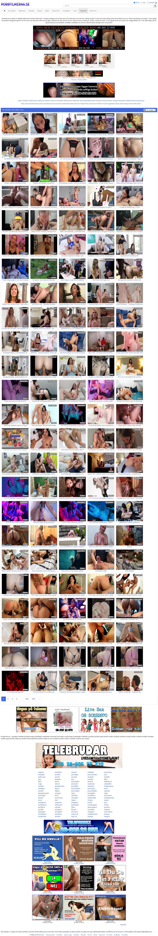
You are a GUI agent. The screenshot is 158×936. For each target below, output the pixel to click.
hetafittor (91, 772)
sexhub (74, 772)
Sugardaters (111, 103)
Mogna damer (128, 103)
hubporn (107, 809)
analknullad (92, 798)
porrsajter (74, 774)
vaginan (41, 772)
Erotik (71, 103)
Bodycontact (140, 100)
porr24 (57, 777)
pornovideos (75, 788)
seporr (106, 800)
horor (106, 788)
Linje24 (20, 100)
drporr (57, 788)
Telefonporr (76, 100)
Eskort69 (31, 103)
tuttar (106, 793)
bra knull (74, 812)
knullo (106, 805)
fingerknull (108, 781)
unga (40, 784)
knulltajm (41, 774)
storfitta (40, 786)
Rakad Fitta (84, 103)
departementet (43, 793)
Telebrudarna (33, 100)
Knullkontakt (65, 103)
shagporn (91, 812)
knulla (90, 802)
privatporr (58, 809)
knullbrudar (42, 816)
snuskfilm (91, 809)
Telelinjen (26, 100)
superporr (58, 802)
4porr (73, 793)
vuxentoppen (92, 805)
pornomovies (92, 774)
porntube (74, 784)
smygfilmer (42, 802)
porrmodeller (92, 791)
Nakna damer (119, 103)
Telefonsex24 (68, 100)
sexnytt (40, 791)
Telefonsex (41, 100)
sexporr (90, 781)
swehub (107, 791)
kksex (57, 781)
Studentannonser (49, 103)
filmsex (73, 809)
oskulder (74, 795)
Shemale (151, 2)
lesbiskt (107, 777)
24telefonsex (108, 786)
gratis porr (42, 777)
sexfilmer (91, 786)
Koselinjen (60, 100)
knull (56, 795)
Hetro (137, 2)
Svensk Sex (92, 103)
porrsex (107, 807)
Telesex (47, 100)
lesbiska (58, 779)
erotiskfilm (107, 784)
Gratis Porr (76, 103)
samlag (57, 807)
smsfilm (90, 779)
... (21, 699)
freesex (106, 814)
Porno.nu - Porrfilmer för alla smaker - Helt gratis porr (79, 77)
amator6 (91, 777)
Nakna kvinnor (39, 103)
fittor (105, 779)
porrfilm (57, 774)
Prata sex (53, 100)
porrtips (90, 816)
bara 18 (74, 816)
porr (105, 774)
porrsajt (74, 777)
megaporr (74, 802)
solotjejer (41, 788)
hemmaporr (108, 812)
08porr (57, 791)
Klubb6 (128, 100)
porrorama (108, 795)
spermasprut (92, 807)
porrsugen (91, 788)
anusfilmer (91, 795)
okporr (73, 800)
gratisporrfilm (59, 786)
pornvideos (75, 781)
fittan (73, 807)
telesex (40, 798)
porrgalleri (91, 793)
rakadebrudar (92, 814)
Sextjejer (115, 100)
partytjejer (41, 812)
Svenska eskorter (106, 100)
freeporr (107, 816)
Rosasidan (121, 100)
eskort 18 (74, 814)
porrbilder (74, 786)
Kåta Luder (24, 103)
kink (56, 800)
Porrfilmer (99, 103)
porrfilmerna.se (39, 935)
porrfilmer (58, 772)
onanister (74, 798)
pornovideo (75, 791)
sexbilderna (42, 805)
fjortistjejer (75, 805)
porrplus (58, 793)
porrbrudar (108, 772)
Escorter (58, 103)
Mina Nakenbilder (85, 100)
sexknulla (91, 784)
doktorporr (58, 805)
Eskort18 (133, 100)
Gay (144, 2)
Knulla (105, 103)
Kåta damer (137, 103)
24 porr (90, 800)
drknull (57, 784)
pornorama (59, 798)
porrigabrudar (109, 798)
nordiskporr (42, 814)
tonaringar (42, 795)
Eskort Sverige (96, 100)
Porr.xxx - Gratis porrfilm (79, 79)
